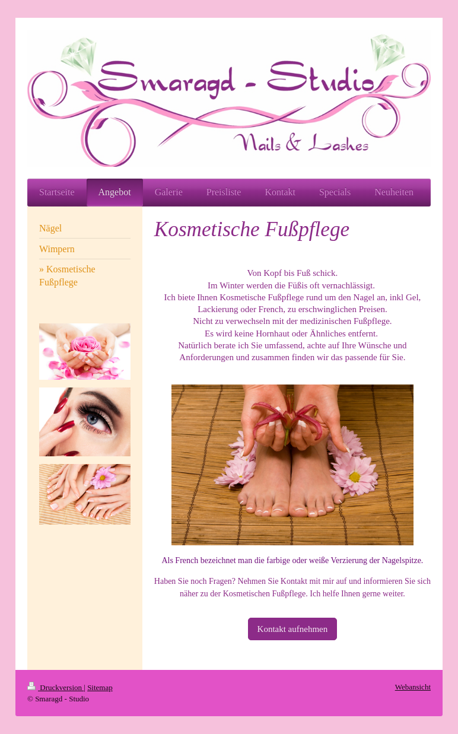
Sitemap (100, 687)
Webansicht (413, 686)
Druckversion (55, 687)
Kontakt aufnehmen (292, 629)
